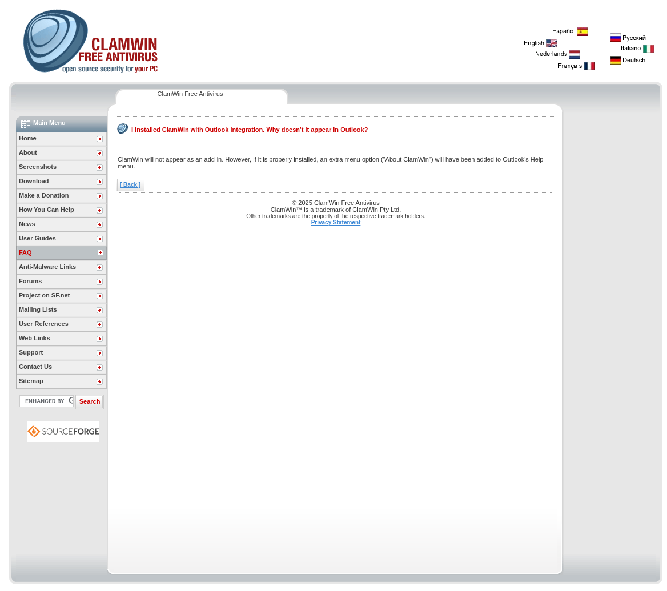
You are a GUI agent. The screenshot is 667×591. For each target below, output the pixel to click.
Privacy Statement (336, 222)
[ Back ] (130, 185)
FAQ (25, 252)
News (27, 223)
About (28, 152)
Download (34, 181)
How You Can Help (46, 209)
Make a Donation (44, 195)
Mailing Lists (38, 309)
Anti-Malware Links (47, 266)
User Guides (37, 238)
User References (44, 323)
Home (28, 138)
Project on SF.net (44, 295)
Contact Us (35, 366)
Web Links (34, 338)
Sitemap (31, 380)
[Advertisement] (612, 287)
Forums (30, 281)
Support (31, 352)
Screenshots (38, 166)
